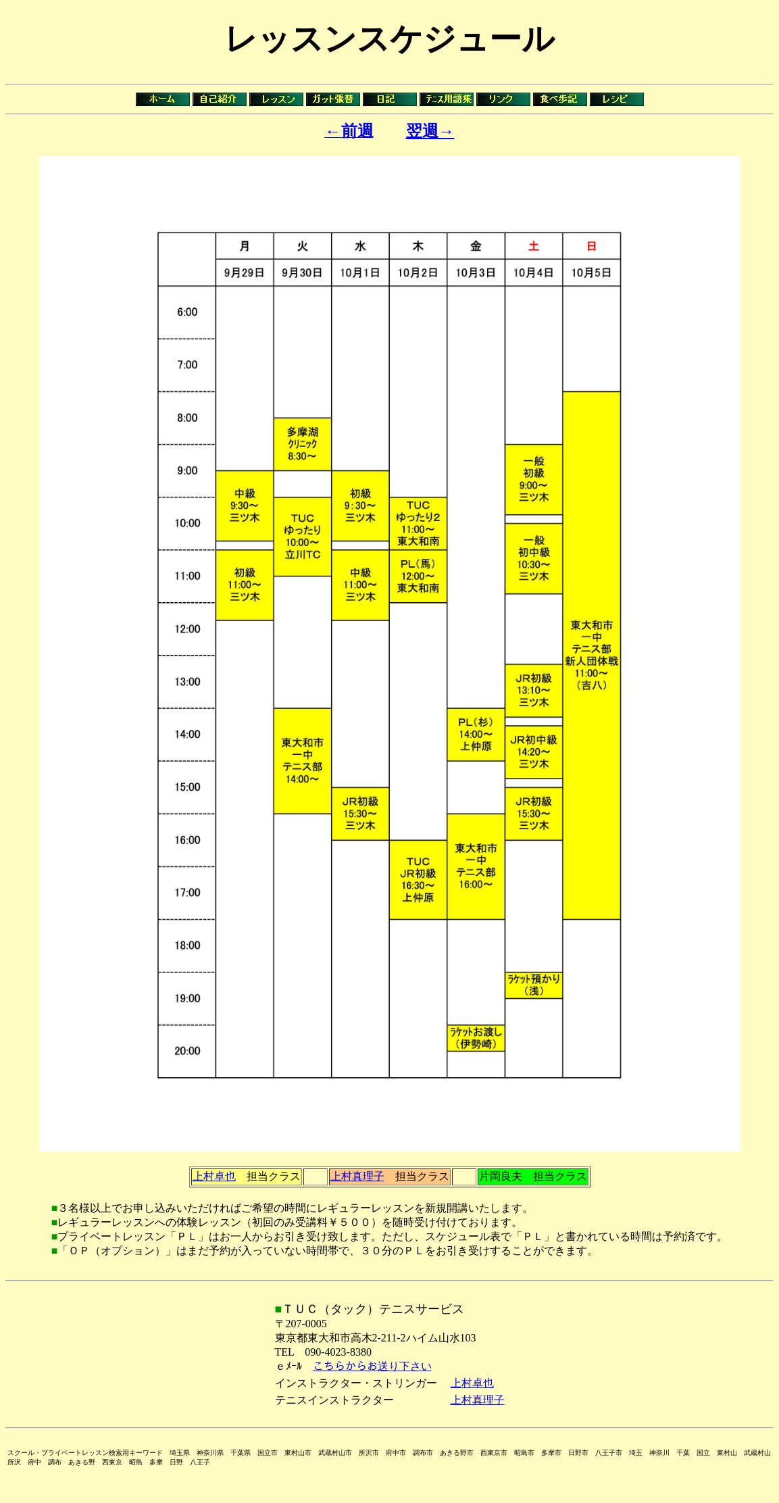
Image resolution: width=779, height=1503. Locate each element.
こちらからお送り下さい (372, 1366)
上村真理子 (357, 1176)
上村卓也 (214, 1176)
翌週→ (430, 131)
